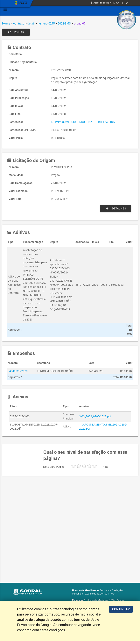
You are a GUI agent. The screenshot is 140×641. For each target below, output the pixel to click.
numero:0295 (46, 23)
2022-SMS (64, 23)
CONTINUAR (121, 609)
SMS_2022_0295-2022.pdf (95, 416)
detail (31, 23)
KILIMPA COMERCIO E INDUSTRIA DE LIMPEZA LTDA (83, 121)
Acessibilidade (99, 3)
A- (111, 3)
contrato (18, 23)
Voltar (16, 32)
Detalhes (116, 208)
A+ (117, 2)
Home (6, 23)
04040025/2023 (18, 371)
